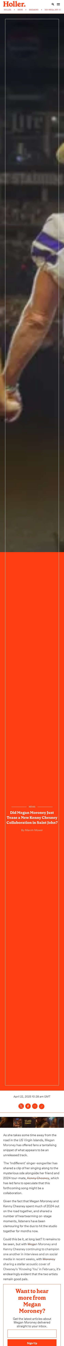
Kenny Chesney (38, 1177)
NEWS (20, 10)
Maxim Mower (33, 830)
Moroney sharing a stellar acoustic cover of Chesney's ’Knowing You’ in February (29, 1263)
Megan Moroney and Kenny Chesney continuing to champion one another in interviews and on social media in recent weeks (31, 1251)
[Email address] (32, 1334)
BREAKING (33, 10)
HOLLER (7, 10)
